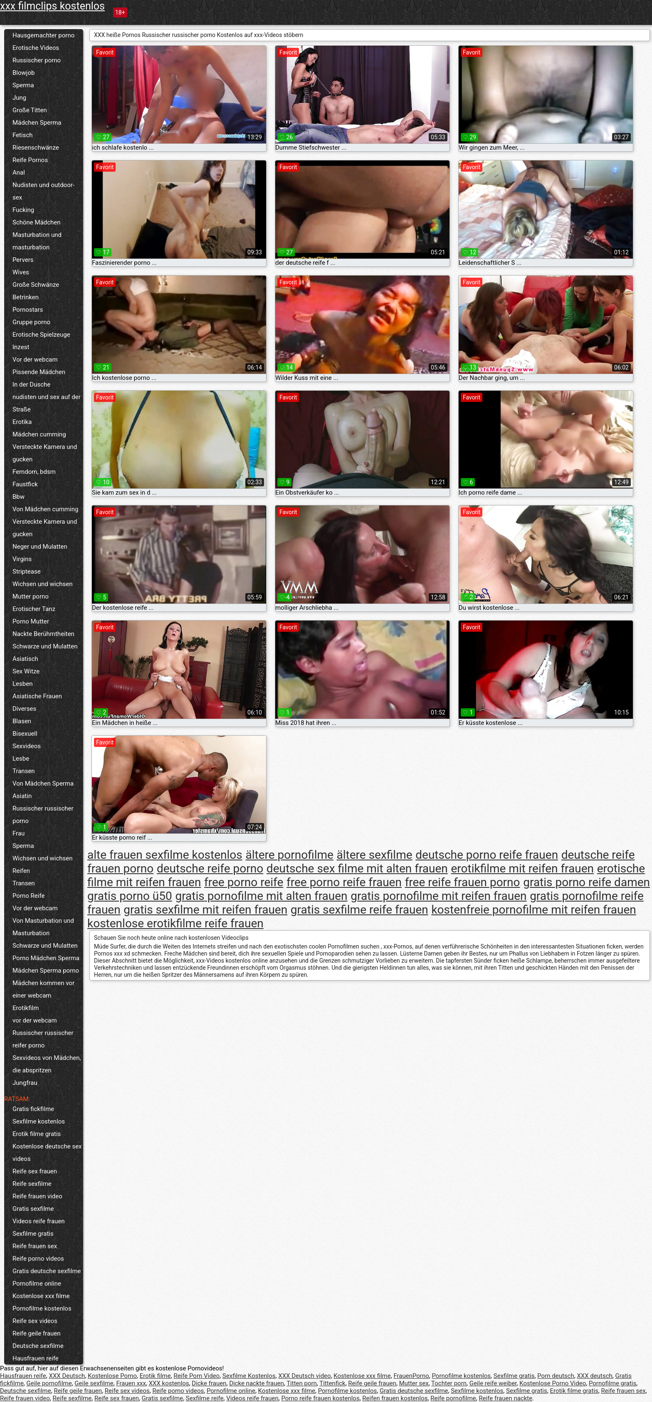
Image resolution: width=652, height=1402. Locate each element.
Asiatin (22, 796)
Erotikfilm (25, 1008)
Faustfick (25, 484)
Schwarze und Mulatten (45, 646)
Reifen (21, 871)
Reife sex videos (34, 1321)
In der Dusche (31, 384)
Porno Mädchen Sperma (45, 958)
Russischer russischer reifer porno (43, 1039)
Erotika (22, 422)
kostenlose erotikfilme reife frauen (175, 923)
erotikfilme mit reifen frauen (522, 868)
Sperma (23, 85)
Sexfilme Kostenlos (249, 1376)
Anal (18, 172)
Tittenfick (332, 1383)
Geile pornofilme (49, 1383)
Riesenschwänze (35, 147)
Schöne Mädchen (36, 222)
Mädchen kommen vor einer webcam (43, 989)
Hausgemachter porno (43, 35)
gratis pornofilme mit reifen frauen (438, 896)
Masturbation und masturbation (37, 241)
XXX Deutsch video (304, 1376)
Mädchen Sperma (36, 122)
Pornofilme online (36, 1283)
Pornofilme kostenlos (42, 1308)
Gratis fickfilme (33, 1109)
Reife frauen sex (34, 1246)
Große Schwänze (35, 284)
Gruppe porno (31, 322)
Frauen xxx (131, 1383)
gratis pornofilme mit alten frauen (261, 896)
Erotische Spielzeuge (41, 334)
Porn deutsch (555, 1376)
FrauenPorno (411, 1376)
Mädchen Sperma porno (45, 970)
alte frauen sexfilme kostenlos (164, 855)
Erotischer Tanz (33, 609)
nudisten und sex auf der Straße (46, 403)
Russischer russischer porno (43, 815)
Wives (20, 272)
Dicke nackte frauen (256, 1383)
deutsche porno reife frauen (486, 855)
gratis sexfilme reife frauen (359, 910)
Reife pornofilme (453, 1398)
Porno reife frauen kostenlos (320, 1398)
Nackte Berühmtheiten (43, 634)
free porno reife (243, 882)
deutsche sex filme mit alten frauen (357, 868)
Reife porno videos (38, 1258)
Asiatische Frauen (37, 696)
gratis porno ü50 (129, 896)
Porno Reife (28, 895)
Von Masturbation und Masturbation (43, 927)
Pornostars (27, 309)
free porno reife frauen (344, 882)
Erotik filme (155, 1376)
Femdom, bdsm (34, 472)
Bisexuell (24, 733)
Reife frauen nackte (505, 1398)
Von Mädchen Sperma (43, 783)
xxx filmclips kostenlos (52, 6)
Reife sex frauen (34, 1171)
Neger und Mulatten (39, 546)
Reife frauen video (37, 1196)
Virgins (22, 559)
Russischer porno (36, 60)
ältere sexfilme (374, 855)
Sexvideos (26, 746)
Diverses (24, 708)
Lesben (22, 683)
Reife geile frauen (36, 1333)
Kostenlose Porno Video (552, 1383)
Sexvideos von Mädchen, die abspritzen (46, 1064)
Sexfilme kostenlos (38, 1121)
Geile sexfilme (93, 1383)
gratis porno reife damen (586, 882)
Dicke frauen (209, 1383)
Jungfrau (24, 1083)
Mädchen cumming (39, 434)
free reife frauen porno (462, 882)
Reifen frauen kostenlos (394, 1398)
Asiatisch (25, 659)
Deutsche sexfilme (38, 1346)
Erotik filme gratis (36, 1134)
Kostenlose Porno (112, 1376)
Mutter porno (30, 596)
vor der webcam (34, 1020)
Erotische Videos (35, 48)
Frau (18, 833)
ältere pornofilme (289, 855)
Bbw (18, 496)
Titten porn (301, 1383)
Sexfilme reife (205, 1398)
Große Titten (29, 110)
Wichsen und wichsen (42, 584)
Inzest (20, 347)
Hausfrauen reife (35, 1358)
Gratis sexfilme (33, 1208)
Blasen (21, 721)
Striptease (26, 571)
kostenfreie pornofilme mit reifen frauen (533, 910)
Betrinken (25, 297)
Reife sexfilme (32, 1184)
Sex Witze (26, 671)
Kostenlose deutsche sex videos (47, 1153)
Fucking (23, 210)
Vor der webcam (35, 359)
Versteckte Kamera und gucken (44, 453)
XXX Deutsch (67, 1376)
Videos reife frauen (38, 1221)
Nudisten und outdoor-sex (43, 191)
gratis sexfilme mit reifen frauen (205, 910)
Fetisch (22, 135)
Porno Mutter (30, 621)
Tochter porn (449, 1383)
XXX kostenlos (169, 1383)
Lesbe (20, 758)
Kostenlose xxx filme (40, 1296)
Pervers (23, 260)
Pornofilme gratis (612, 1383)
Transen (23, 771)
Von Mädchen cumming (45, 509)
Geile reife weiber (493, 1383)
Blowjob (23, 72)
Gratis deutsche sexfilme (46, 1271)
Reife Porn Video (196, 1376)
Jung (19, 97)
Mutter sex (414, 1383)
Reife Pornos (30, 160)
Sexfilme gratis (33, 1233)
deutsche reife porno (210, 868)
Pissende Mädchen (38, 372)
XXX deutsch (594, 1376)
